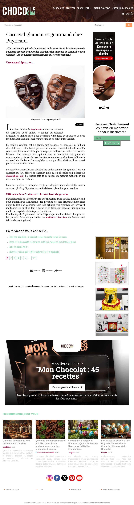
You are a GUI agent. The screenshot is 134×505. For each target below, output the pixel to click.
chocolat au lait (14, 176)
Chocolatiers (84, 8)
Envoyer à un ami (24, 270)
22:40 (109, 449)
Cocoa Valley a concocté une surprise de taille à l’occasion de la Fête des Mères (44, 241)
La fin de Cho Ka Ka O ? (18, 246)
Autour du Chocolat (61, 286)
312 (35, 258)
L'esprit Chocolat (101, 8)
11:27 (12, 446)
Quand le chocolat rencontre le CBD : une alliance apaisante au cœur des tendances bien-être (50, 443)
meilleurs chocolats (56, 217)
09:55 (55, 449)
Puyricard (36, 129)
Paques (52, 289)
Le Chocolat (58, 8)
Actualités (17, 25)
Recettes (70, 8)
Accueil (8, 25)
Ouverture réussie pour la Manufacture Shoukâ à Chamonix (35, 251)
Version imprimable (50, 270)
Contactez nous (11, 488)
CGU (39, 488)
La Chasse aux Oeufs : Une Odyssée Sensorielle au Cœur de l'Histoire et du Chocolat (114, 443)
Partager (71, 270)
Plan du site (75, 488)
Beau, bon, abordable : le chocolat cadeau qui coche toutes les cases (39, 236)
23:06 (76, 452)
